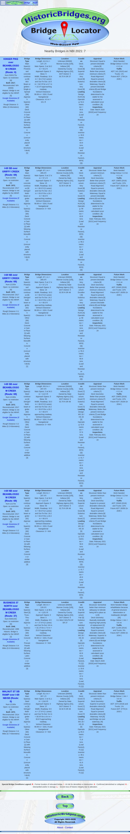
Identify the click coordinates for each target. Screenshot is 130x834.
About (60, 827)
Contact (69, 827)
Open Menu (3, 3)
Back (65, 796)
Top (65, 806)
